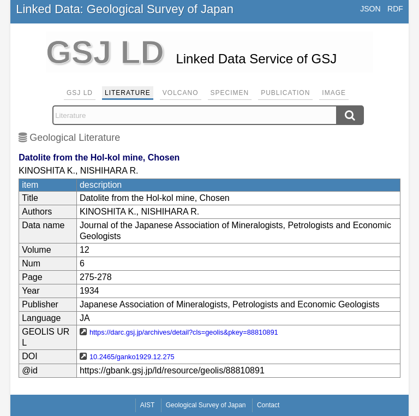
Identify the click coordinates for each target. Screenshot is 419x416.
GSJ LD (80, 93)
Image (334, 93)
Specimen (230, 93)
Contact (268, 405)
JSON (370, 8)
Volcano (181, 93)
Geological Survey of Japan (206, 405)
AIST (147, 405)
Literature (128, 93)
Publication (285, 93)
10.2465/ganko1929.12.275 (132, 357)
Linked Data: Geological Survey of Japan (125, 9)
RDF (395, 8)
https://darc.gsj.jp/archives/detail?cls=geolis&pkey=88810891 (183, 332)
